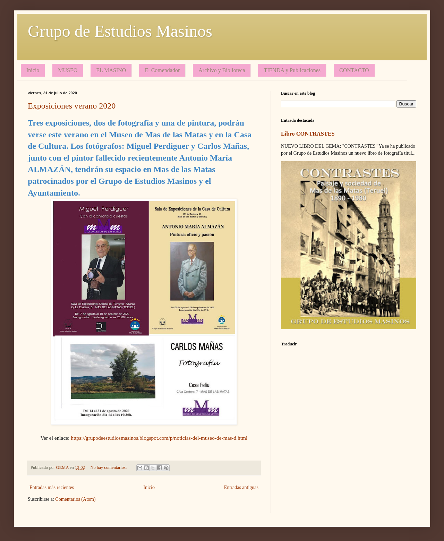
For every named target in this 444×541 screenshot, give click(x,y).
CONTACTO (354, 70)
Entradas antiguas (241, 487)
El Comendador (162, 70)
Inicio (32, 70)
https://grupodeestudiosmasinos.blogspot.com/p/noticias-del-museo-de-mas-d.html (159, 438)
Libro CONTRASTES (308, 133)
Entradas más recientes (51, 487)
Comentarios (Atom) (75, 499)
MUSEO (67, 70)
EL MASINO (111, 70)
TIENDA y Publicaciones (292, 70)
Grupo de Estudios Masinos (120, 31)
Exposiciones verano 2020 (72, 105)
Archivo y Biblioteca (221, 70)
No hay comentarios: (109, 467)
